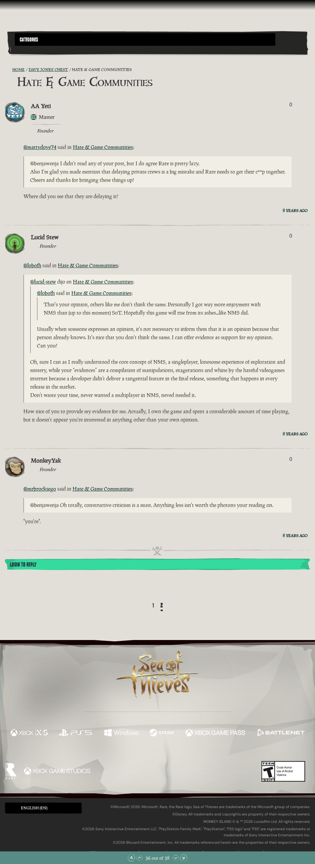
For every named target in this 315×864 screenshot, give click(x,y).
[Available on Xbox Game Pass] (215, 733)
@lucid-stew (43, 281)
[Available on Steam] (162, 733)
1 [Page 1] (153, 606)
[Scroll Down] (176, 858)
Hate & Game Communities (103, 147)
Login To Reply (23, 565)
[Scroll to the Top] (131, 858)
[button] (145, 39)
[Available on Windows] (121, 733)
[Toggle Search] (26, 49)
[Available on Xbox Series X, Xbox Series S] (29, 733)
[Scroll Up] (139, 858)
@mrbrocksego (39, 488)
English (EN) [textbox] (34, 808)
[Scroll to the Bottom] (183, 858)
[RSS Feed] (8, 69)
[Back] (143, 605)
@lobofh (32, 265)
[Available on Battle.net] (280, 733)
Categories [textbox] (29, 39)
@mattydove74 (39, 147)
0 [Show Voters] (290, 104)
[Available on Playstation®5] (76, 733)
